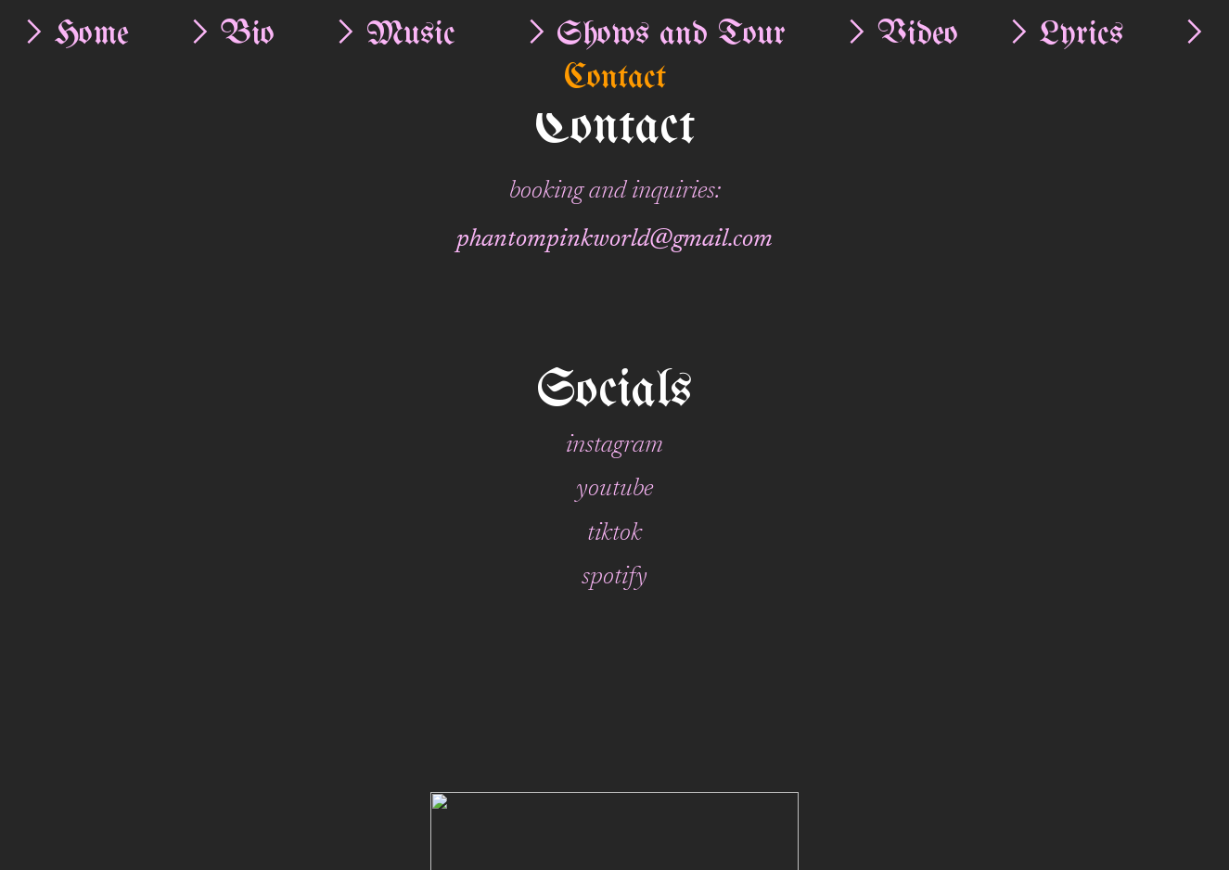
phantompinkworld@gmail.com (614, 239)
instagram (614, 445)
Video (917, 34)
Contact (615, 78)
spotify (614, 577)
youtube (614, 489)
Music (410, 34)
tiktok (614, 533)
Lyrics (1081, 34)
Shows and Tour (671, 34)
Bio (248, 34)
